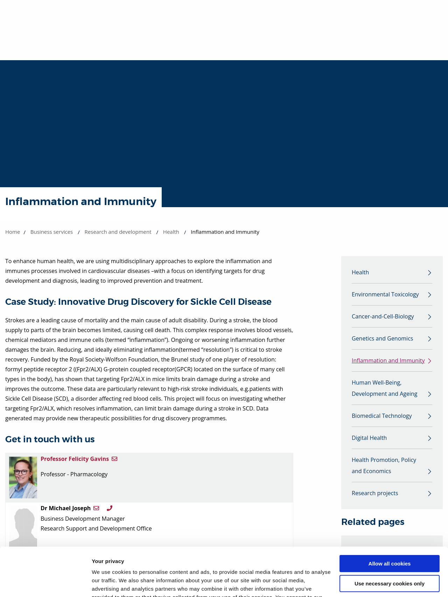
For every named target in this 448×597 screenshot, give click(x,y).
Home (12, 231)
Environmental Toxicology (385, 294)
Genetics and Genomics (382, 338)
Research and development (118, 231)
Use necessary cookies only (390, 542)
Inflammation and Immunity (388, 360)
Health (171, 231)
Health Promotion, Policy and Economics (384, 465)
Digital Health (369, 438)
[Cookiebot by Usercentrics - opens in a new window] (45, 583)
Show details (108, 583)
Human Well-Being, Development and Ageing (384, 388)
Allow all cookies (390, 522)
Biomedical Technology (382, 416)
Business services (51, 231)
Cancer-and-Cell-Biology (383, 316)
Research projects (375, 493)
